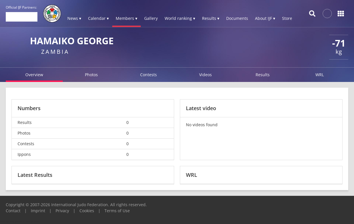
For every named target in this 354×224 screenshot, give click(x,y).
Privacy (62, 210)
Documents (237, 18)
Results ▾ (210, 18)
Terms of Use (117, 210)
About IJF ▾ (265, 18)
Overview (34, 74)
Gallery (151, 18)
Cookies (86, 210)
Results (263, 74)
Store (287, 18)
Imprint (38, 210)
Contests (148, 74)
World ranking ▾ (180, 18)
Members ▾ (126, 18)
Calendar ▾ (98, 18)
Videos (205, 74)
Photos (91, 74)
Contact (13, 210)
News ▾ (74, 18)
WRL (319, 74)
